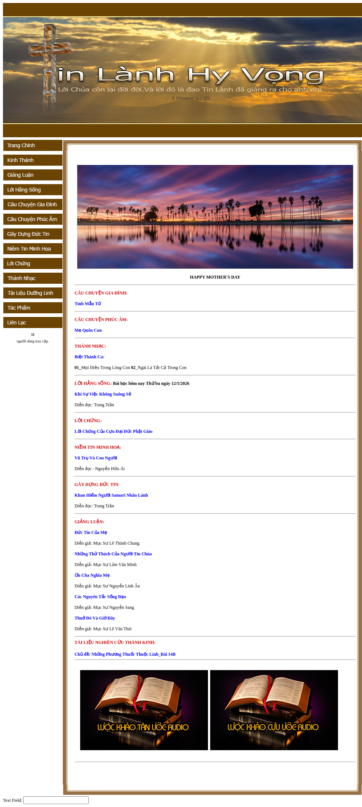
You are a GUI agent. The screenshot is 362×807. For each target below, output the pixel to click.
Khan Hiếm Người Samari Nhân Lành (111, 495)
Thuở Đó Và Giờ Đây (95, 618)
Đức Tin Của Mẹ (91, 532)
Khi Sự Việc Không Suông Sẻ (103, 394)
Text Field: (12, 800)
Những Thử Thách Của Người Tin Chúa (113, 553)
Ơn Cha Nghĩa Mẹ (92, 575)
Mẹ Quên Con (88, 330)
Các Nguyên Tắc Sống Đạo (100, 596)
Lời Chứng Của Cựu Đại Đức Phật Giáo (114, 431)
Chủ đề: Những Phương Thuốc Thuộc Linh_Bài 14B (125, 654)
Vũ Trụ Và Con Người (96, 458)
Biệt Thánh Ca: (90, 356)
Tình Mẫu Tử (88, 303)
